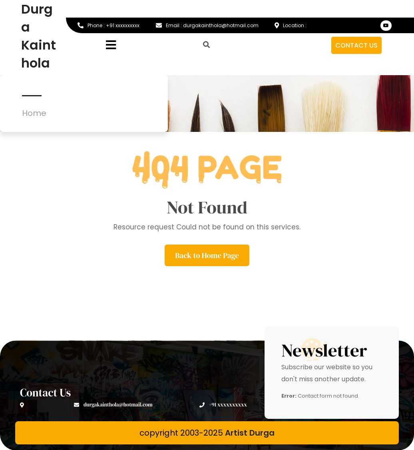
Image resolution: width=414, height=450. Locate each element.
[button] (136, 45)
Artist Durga (250, 432)
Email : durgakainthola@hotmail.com (207, 25)
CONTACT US (356, 45)
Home (34, 113)
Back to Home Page (207, 255)
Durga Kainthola (38, 36)
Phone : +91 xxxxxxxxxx (108, 25)
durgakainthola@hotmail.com (113, 404)
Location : (291, 25)
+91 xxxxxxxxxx (223, 404)
